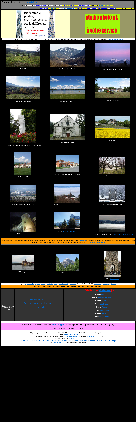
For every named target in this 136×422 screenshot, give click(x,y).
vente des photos (52, 284)
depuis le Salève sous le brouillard (122, 234)
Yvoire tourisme (114, 279)
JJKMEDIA (73, 284)
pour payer (82, 240)
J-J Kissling (90, 336)
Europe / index (39, 307)
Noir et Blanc (104, 317)
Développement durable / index (38, 303)
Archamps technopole (69, 231)
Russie (104, 307)
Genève (105, 313)
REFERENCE (73, 341)
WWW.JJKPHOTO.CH (72, 335)
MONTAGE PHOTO (49, 341)
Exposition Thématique (66, 8)
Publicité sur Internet (88, 341)
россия (43, 284)
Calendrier (53, 8)
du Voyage (104, 304)
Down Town (104, 310)
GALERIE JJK (63, 284)
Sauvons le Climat (104, 297)
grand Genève (33, 2)
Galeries (105, 290)
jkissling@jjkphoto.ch (105, 5)
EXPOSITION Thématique (107, 341)
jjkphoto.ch (29, 284)
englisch (37, 284)
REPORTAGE (63, 341)
